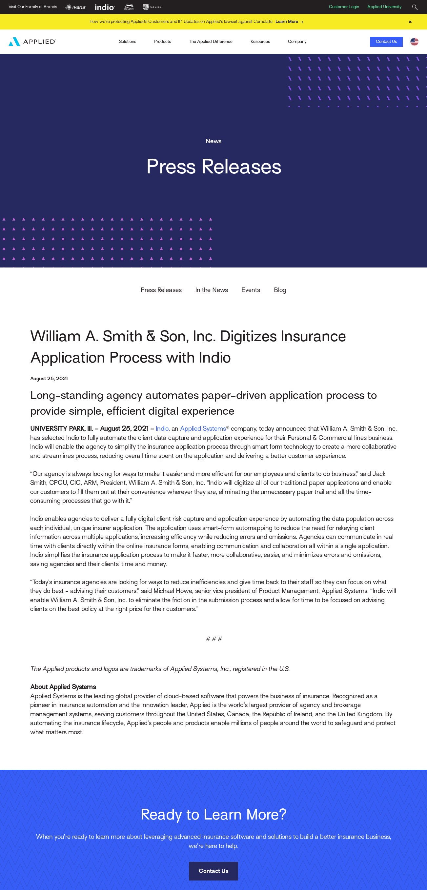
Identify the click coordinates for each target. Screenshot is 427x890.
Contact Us (386, 41)
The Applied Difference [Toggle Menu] (211, 41)
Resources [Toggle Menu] (260, 41)
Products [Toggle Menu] (162, 41)
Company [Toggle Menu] (297, 41)
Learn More (290, 22)
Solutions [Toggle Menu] (127, 41)
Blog (280, 289)
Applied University (384, 6)
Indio (162, 428)
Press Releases (161, 289)
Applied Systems (203, 428)
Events (250, 289)
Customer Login (344, 6)
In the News (211, 289)
